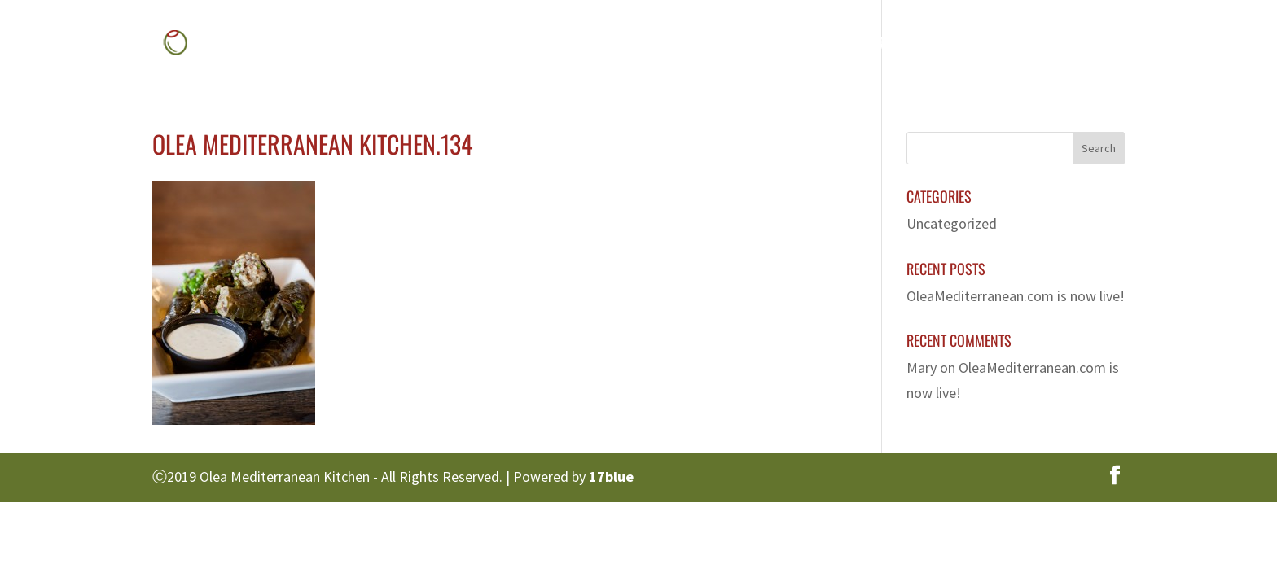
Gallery (867, 45)
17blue (611, 476)
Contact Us (1058, 45)
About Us (694, 45)
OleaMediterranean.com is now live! (1015, 295)
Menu (775, 45)
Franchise (958, 45)
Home (614, 45)
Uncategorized (951, 223)
